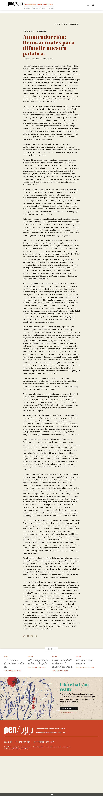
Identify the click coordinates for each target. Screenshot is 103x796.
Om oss (8, 782)
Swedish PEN (24, 789)
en (89, 7)
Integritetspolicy (44, 782)
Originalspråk (74, 62)
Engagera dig (23, 782)
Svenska (64, 62)
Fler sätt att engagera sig (69, 753)
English (57, 62)
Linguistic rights (29, 69)
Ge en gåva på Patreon (74, 748)
